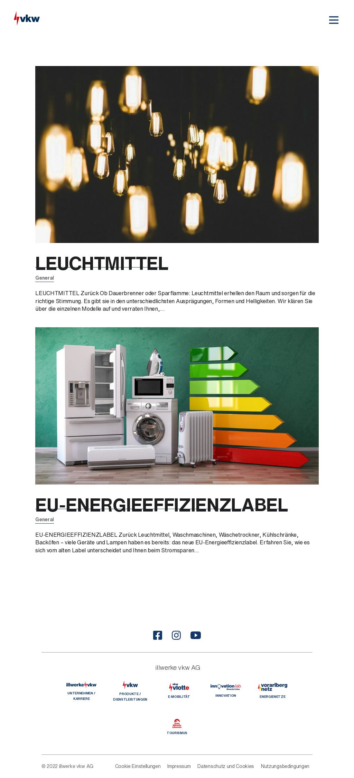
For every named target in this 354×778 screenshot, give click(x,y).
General (44, 277)
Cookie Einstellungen (138, 766)
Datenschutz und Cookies (225, 766)
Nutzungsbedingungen (285, 766)
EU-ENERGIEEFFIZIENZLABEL (173, 504)
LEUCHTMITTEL (107, 263)
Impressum (178, 766)
